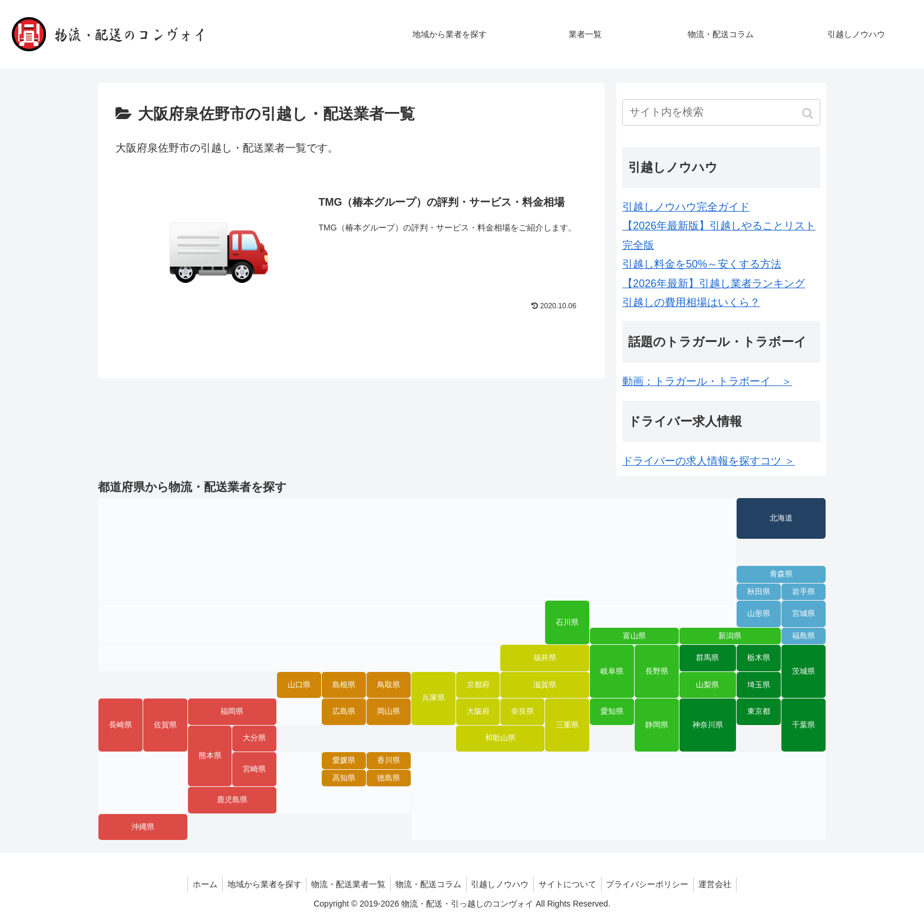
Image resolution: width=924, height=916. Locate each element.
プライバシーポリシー (654, 884)
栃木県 (758, 658)
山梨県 (707, 685)
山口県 (299, 685)
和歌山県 (500, 738)
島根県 (343, 685)
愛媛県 (343, 760)
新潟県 (729, 636)
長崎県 (120, 725)
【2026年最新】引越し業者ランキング (713, 283)
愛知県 (611, 711)
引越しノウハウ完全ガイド (686, 207)
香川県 (388, 760)
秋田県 (758, 592)
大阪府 (478, 711)
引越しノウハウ (501, 884)
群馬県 (707, 658)
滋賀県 (544, 685)
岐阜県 (611, 671)
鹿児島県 (232, 800)
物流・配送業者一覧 (345, 884)
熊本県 (210, 756)
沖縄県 (142, 827)
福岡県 (231, 711)
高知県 (343, 778)
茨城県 (803, 671)
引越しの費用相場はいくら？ (691, 302)
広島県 (343, 711)
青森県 (781, 574)
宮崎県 (254, 769)
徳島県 (388, 778)
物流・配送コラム (427, 884)
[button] (808, 113)
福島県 (803, 636)
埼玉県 (758, 685)
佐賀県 (165, 725)
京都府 (478, 685)
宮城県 (803, 613)
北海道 (781, 518)
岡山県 (388, 711)
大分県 (254, 738)
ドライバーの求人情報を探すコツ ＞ (708, 461)
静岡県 (656, 725)
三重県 (567, 725)
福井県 (544, 658)
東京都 (758, 711)
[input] (721, 112)
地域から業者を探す (258, 884)
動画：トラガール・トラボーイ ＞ (707, 381)
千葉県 (803, 725)
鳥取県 (388, 685)
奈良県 (522, 711)
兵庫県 (433, 698)
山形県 (758, 613)
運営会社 (724, 884)
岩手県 (803, 592)
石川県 (567, 622)
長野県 (656, 671)
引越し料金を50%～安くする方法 (701, 264)
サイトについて (571, 884)
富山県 (634, 636)
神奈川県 (707, 725)
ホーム (196, 884)
